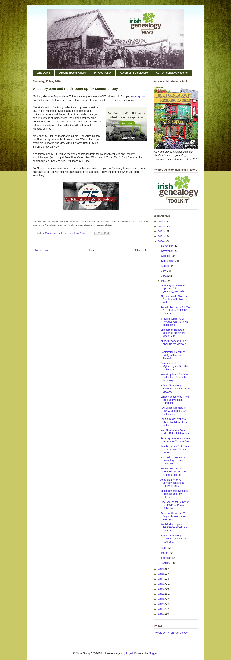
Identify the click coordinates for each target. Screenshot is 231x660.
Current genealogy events (172, 72)
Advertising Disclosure (134, 72)
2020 (161, 241)
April (164, 548)
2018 (161, 574)
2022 (161, 231)
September (167, 260)
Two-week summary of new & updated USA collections (173, 410)
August (165, 265)
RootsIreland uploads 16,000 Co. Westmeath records (174, 527)
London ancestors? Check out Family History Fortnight (175, 399)
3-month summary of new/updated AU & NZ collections (174, 321)
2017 (161, 579)
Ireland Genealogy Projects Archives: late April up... (174, 538)
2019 (161, 569)
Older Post (140, 250)
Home (91, 250)
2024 (161, 221)
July (163, 270)
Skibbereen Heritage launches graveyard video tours (172, 332)
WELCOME (43, 72)
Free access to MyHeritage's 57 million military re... (174, 366)
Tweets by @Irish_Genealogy (171, 632)
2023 (161, 226)
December (167, 245)
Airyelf (129, 653)
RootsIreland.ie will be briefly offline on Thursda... (173, 355)
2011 (161, 609)
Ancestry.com (138, 96)
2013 (161, 599)
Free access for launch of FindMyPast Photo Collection (174, 505)
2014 (161, 594)
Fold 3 (52, 100)
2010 (161, 614)
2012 (161, 604)
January (166, 563)
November (167, 251)
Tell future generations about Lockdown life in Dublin (174, 422)
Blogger (153, 653)
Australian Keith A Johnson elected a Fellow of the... (172, 482)
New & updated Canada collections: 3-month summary (174, 377)
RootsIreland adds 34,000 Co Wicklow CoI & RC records (175, 310)
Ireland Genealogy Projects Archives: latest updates (175, 388)
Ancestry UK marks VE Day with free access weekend (173, 516)
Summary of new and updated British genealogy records (172, 288)
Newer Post (42, 250)
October (166, 256)
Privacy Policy (102, 72)
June (164, 276)
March (165, 552)
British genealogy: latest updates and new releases (174, 493)
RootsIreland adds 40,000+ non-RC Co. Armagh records (173, 471)
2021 (161, 236)
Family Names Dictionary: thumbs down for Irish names (175, 449)
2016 (161, 584)
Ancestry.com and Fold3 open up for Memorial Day (174, 344)
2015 (161, 589)
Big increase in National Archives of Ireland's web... (173, 299)
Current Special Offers (72, 72)
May (164, 281)
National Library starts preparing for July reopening (172, 460)
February (166, 557)
